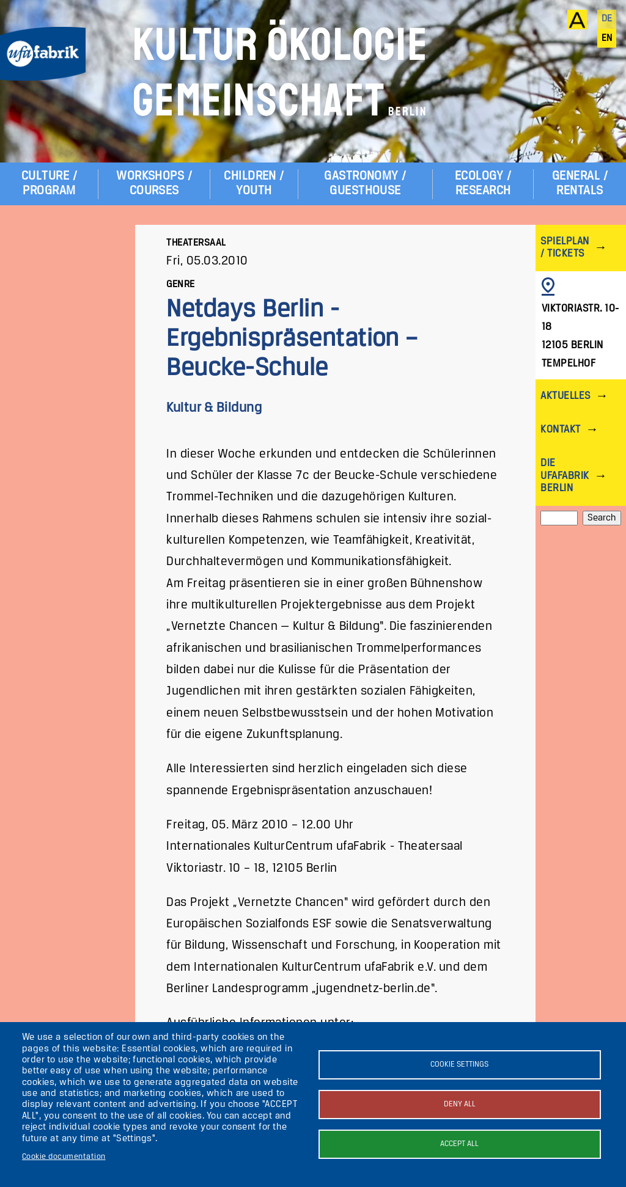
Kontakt (560, 430)
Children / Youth (254, 183)
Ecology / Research (483, 183)
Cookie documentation (64, 1157)
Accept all (459, 1144)
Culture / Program (49, 183)
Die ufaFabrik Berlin (564, 475)
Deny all (460, 1104)
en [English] (607, 38)
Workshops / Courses (154, 183)
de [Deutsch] (607, 19)
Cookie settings (459, 1064)
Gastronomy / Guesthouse (365, 183)
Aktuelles (565, 396)
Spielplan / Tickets (564, 247)
